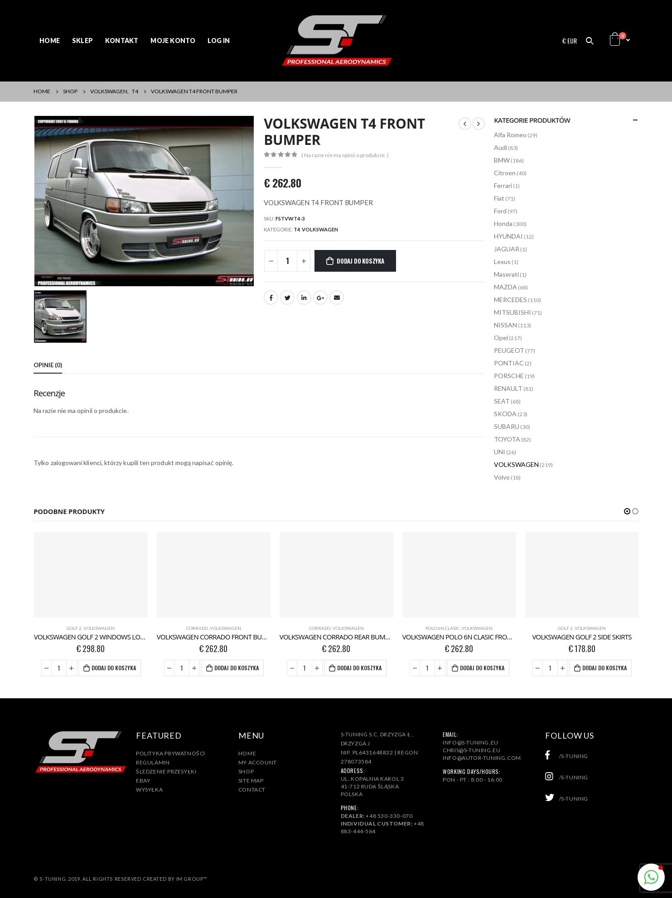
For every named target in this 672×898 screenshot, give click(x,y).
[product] (91, 574)
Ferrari (503, 185)
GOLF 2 (74, 628)
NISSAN (505, 325)
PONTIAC (509, 363)
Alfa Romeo (510, 135)
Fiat (499, 198)
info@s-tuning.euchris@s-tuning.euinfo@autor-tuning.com (482, 750)
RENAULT (508, 388)
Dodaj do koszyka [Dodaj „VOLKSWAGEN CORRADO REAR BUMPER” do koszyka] (359, 668)
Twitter (287, 297)
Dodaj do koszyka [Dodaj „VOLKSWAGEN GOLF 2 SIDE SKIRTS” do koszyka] (604, 668)
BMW (502, 160)
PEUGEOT (509, 350)
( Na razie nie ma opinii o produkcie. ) (345, 155)
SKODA (505, 414)
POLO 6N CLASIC (442, 628)
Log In (219, 40)
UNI (499, 452)
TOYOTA (507, 439)
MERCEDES (510, 299)
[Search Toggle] (589, 41)
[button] (627, 511)
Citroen (505, 173)
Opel (501, 337)
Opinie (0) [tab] (48, 365)
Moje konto (172, 40)
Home (49, 40)
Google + (320, 297)
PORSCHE (509, 375)
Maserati (506, 274)
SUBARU (506, 426)
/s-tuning (566, 756)
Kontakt (121, 40)
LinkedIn (304, 297)
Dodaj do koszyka (360, 260)
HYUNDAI (508, 236)
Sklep (82, 40)
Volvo (502, 477)
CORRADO (197, 628)
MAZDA (505, 287)
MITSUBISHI (512, 312)
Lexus (502, 261)
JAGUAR (506, 249)
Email (336, 297)
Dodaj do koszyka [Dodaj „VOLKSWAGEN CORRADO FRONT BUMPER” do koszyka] (236, 668)
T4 (297, 229)
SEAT (502, 401)
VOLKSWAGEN (320, 229)
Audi (500, 147)
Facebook (271, 297)
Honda (503, 223)
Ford (500, 211)
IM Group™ (192, 879)
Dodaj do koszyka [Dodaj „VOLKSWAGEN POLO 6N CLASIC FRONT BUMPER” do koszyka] (482, 668)
